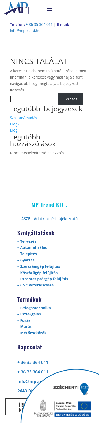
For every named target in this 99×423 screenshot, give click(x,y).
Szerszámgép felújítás (40, 266)
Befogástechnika (35, 307)
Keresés (17, 89)
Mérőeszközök (33, 332)
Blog (14, 130)
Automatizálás (33, 247)
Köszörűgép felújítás (39, 272)
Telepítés (28, 253)
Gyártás (27, 259)
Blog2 (15, 124)
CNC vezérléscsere (37, 285)
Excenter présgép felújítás (44, 278)
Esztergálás (30, 314)
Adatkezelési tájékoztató (56, 218)
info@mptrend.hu (25, 30)
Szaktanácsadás (23, 117)
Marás (25, 326)
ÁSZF (25, 218)
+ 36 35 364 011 (39, 24)
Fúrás (25, 320)
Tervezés (28, 241)
